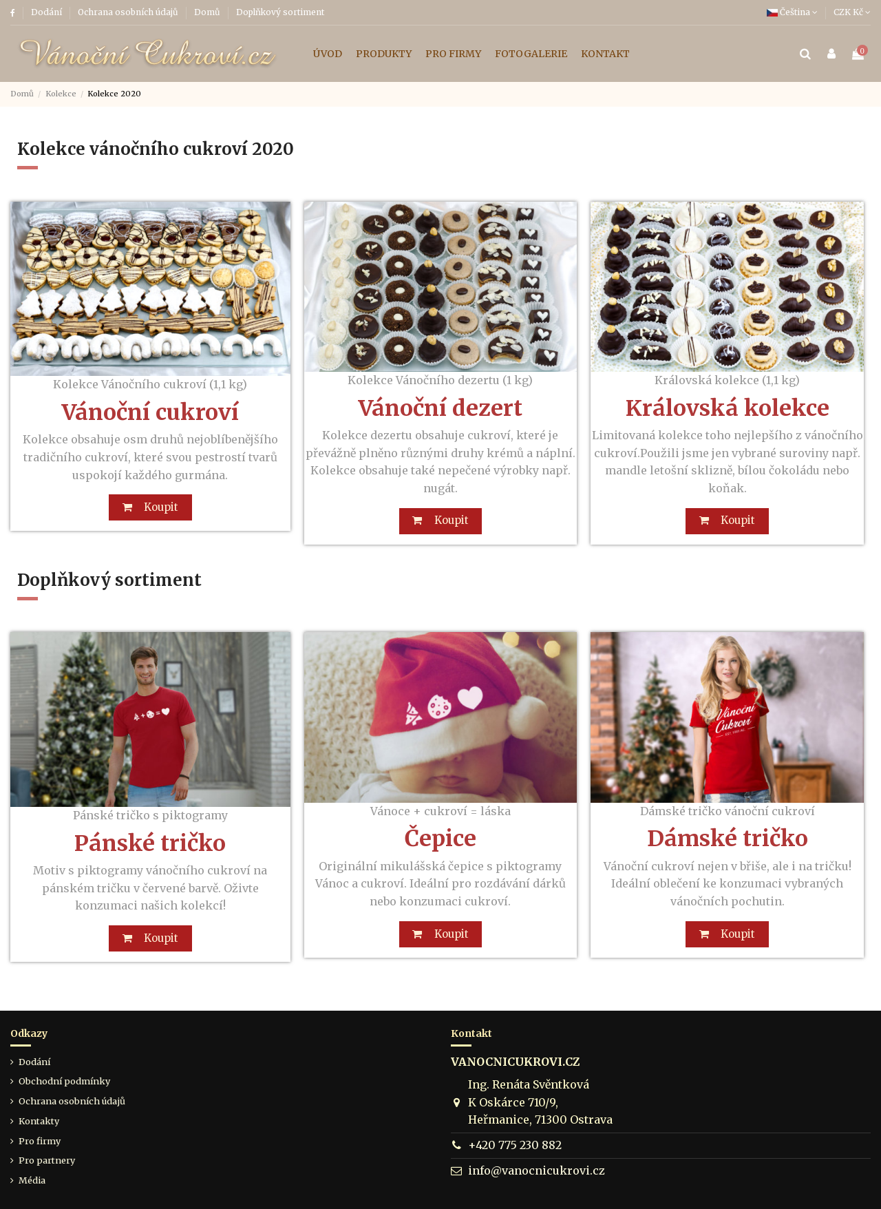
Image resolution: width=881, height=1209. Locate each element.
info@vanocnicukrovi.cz (536, 1171)
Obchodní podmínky (64, 1081)
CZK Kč (852, 12)
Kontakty (39, 1120)
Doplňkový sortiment (280, 12)
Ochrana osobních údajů (129, 12)
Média (32, 1180)
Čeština (792, 12)
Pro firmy (40, 1140)
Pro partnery (47, 1160)
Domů (208, 12)
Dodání (47, 12)
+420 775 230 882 (515, 1146)
